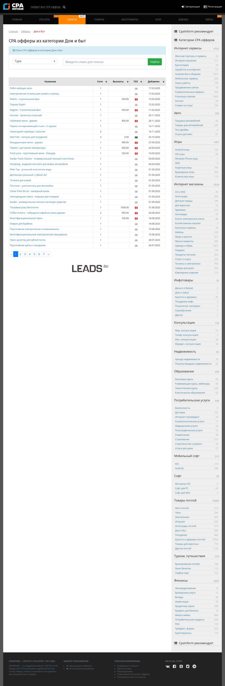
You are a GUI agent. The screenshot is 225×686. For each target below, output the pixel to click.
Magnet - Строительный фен (25, 110)
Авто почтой (196, 508)
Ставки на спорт (196, 105)
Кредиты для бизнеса (196, 611)
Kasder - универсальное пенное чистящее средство (38, 202)
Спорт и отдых (196, 259)
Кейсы (214, 18)
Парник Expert (18, 104)
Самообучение (196, 310)
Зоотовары (196, 214)
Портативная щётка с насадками (28, 245)
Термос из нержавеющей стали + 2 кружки (33, 126)
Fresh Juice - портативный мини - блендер (32, 153)
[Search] (46, 7)
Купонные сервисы (196, 228)
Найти (154, 62)
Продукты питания (196, 255)
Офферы (76, 18)
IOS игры (196, 154)
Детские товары (196, 201)
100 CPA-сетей (51, 666)
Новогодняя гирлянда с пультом (27, 131)
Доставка (196, 412)
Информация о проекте (127, 666)
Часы (196, 513)
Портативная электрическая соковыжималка (34, 229)
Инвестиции (196, 602)
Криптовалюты (196, 633)
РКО (196, 624)
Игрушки (196, 522)
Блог (158, 19)
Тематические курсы (196, 388)
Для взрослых (196, 205)
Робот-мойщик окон (21, 88)
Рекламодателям (124, 671)
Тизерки (99, 19)
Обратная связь (124, 668)
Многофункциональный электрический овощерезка (38, 234)
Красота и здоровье (196, 297)
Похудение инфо (196, 301)
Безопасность (196, 408)
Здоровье (196, 210)
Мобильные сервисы (196, 78)
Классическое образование (196, 393)
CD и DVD (196, 192)
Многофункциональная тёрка (26, 218)
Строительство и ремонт (196, 444)
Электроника (196, 517)
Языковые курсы (196, 379)
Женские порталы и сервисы (196, 56)
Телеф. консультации (196, 335)
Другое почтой (196, 548)
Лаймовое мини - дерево (23, 120)
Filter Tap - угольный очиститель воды (31, 169)
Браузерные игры (196, 172)
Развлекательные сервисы (196, 92)
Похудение (196, 535)
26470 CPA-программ (25, 668)
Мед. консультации (196, 330)
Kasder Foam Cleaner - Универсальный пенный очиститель (42, 158)
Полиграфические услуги (196, 430)
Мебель (196, 232)
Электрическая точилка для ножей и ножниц (34, 93)
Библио (183, 19)
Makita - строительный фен (24, 99)
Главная (17, 19)
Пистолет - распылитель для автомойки (31, 185)
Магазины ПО (196, 484)
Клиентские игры (196, 177)
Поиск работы (196, 83)
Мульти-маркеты (196, 241)
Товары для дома (196, 268)
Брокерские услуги (196, 593)
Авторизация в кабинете (79, 666)
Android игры (196, 150)
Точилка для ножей (20, 180)
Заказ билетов (196, 568)
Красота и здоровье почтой (196, 539)
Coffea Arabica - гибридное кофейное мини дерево (37, 212)
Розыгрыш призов (196, 96)
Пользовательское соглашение (131, 677)
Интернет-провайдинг (196, 417)
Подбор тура (196, 573)
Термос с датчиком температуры (28, 147)
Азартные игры (196, 168)
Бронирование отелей (196, 564)
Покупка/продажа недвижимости (196, 364)
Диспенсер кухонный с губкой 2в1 (28, 174)
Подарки (196, 250)
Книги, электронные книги (196, 219)
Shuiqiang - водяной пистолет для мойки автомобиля (39, 164)
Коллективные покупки (196, 223)
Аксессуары (196, 196)
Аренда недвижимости (196, 359)
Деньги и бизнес (196, 288)
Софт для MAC (196, 493)
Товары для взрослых (196, 544)
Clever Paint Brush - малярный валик (29, 191)
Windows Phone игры (196, 159)
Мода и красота (196, 237)
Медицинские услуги (196, 426)
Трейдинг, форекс (196, 629)
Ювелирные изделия (196, 273)
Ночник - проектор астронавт (26, 115)
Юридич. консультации (196, 344)
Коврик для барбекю (21, 223)
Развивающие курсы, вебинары (196, 384)
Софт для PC (196, 488)
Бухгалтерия (196, 65)
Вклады (196, 597)
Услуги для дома (196, 448)
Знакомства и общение (196, 74)
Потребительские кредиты (196, 620)
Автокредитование (196, 588)
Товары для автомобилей (196, 125)
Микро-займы (196, 615)
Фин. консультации (196, 339)
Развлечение (196, 435)
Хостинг (196, 101)
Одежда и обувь (196, 246)
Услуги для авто (196, 134)
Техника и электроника (196, 264)
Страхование (196, 439)
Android (196, 468)
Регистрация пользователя (80, 668)
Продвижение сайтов (196, 87)
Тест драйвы (196, 130)
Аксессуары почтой (196, 526)
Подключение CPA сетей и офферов (133, 674)
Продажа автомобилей (196, 121)
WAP (196, 163)
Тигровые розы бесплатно (24, 207)
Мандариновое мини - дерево (26, 142)
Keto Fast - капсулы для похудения (28, 137)
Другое (196, 315)
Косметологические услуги (196, 421)
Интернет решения (196, 61)
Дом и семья (196, 293)
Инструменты (129, 19)
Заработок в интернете (196, 70)
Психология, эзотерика (196, 306)
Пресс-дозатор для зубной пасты (28, 239)
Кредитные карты (196, 606)
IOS (196, 464)
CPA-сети (48, 18)
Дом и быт (196, 530)
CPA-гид (50, 668)
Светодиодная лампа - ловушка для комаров (34, 196)
